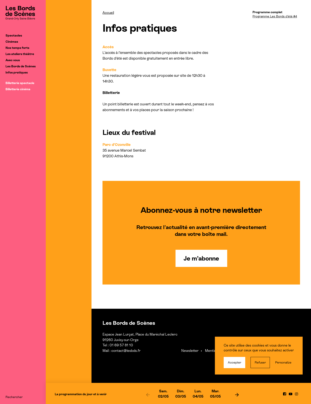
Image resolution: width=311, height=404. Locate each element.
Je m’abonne (201, 258)
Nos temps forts (17, 48)
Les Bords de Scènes (20, 66)
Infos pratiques (16, 72)
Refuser (260, 362)
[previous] (148, 394)
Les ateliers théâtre (19, 54)
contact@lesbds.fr (126, 351)
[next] (237, 394)
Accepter (234, 362)
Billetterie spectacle (19, 83)
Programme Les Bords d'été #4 (274, 16)
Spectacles (13, 35)
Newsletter (190, 351)
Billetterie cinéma (17, 89)
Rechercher (14, 397)
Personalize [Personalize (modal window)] (283, 362)
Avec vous (12, 60)
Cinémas (11, 41)
